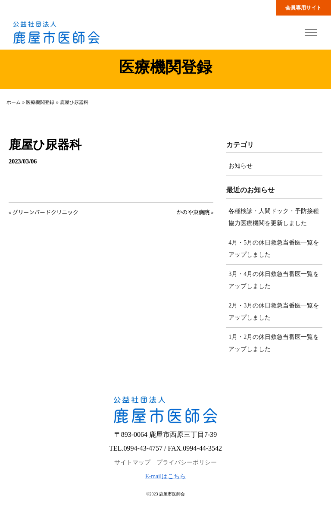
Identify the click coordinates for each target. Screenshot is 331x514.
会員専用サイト (303, 8)
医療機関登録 (40, 102)
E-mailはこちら (165, 476)
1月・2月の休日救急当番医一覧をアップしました (273, 343)
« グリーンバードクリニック (43, 212)
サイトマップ (132, 462)
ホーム (13, 102)
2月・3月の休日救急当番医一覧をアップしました (273, 311)
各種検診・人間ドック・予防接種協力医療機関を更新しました (273, 217)
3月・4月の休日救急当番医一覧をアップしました (273, 280)
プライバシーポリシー (186, 462)
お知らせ (240, 166)
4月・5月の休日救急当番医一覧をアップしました (273, 248)
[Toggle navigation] (310, 32)
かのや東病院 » (195, 212)
